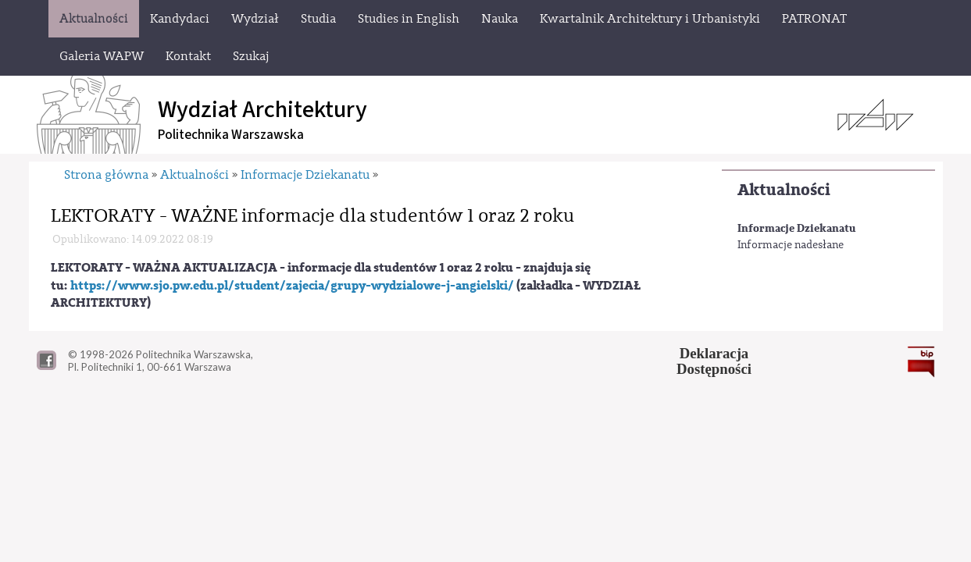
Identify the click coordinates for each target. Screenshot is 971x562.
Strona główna (106, 175)
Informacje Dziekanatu (796, 228)
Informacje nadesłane (790, 245)
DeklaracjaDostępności (713, 361)
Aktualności (783, 190)
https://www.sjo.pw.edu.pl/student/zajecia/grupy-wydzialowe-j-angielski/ (292, 285)
